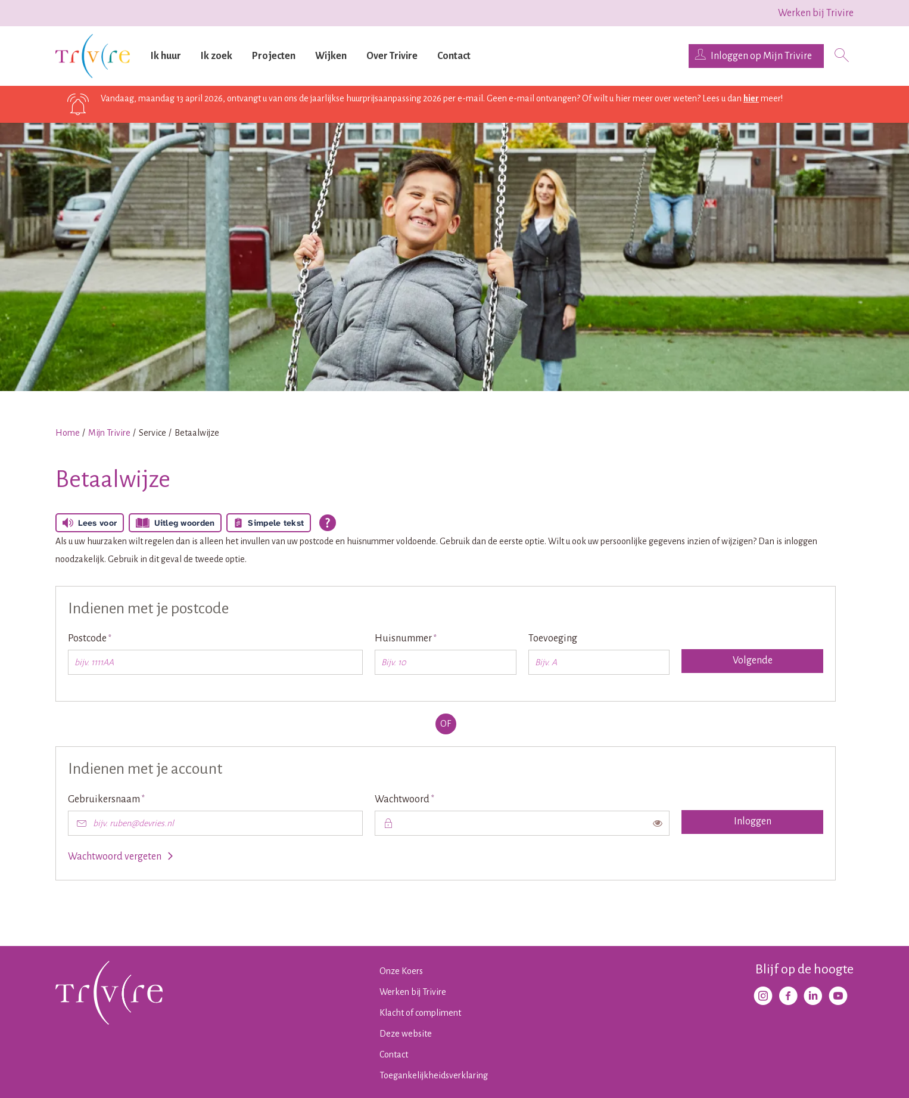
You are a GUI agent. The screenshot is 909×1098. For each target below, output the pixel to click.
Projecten (273, 56)
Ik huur (166, 56)
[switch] (658, 823)
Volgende (753, 660)
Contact (454, 56)
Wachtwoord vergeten (114, 856)
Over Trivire (392, 56)
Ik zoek (216, 56)
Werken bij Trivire (816, 13)
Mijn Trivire (109, 433)
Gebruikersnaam (127, 798)
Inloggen (752, 821)
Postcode (111, 637)
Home (67, 433)
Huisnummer (427, 637)
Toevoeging (552, 638)
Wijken (331, 56)
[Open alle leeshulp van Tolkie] (327, 522)
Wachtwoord (426, 798)
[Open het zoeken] (842, 56)
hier (751, 98)
